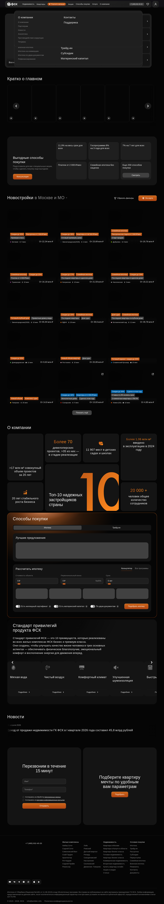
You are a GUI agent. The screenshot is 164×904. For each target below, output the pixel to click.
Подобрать (119, 794)
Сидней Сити (67, 849)
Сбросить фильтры (124, 198)
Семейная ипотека (138, 861)
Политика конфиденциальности (58, 901)
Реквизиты (134, 867)
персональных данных (53, 797)
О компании (104, 4)
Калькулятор (126, 568)
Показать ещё (82, 413)
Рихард (87, 855)
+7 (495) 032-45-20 (34, 843)
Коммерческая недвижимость (115, 861)
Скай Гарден (67, 855)
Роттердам (66, 861)
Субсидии (134, 855)
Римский (87, 849)
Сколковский (89, 864)
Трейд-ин (116, 528)
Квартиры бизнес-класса (113, 852)
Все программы (141, 568)
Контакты (134, 870)
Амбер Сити (67, 846)
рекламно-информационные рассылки (51, 800)
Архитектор (67, 858)
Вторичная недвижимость (114, 864)
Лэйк (86, 846)
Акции (70, 4)
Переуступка (135, 858)
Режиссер (66, 867)
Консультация (23, 177)
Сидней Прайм (68, 864)
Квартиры (41, 4)
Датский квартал (91, 852)
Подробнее (24, 692)
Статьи (106, 873)
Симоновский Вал (69, 852)
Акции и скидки (109, 870)
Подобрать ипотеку (136, 606)
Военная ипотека (137, 864)
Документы (134, 873)
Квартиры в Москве (111, 846)
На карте (147, 198)
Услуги (95, 4)
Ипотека (47, 528)
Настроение (89, 861)
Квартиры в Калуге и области (115, 849)
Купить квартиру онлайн (113, 867)
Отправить (44, 806)
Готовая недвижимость (112, 855)
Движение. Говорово (92, 867)
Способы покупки (83, 4)
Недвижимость (28, 4)
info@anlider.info (34, 901)
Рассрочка (134, 852)
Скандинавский (90, 858)
